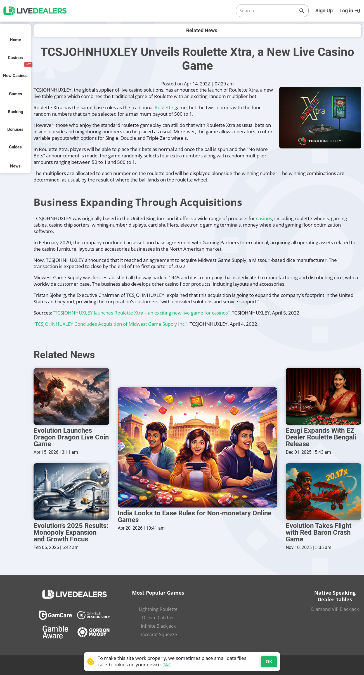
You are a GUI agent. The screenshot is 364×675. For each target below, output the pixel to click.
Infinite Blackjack (158, 626)
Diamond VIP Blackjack (335, 609)
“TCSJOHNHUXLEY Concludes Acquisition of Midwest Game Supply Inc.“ (110, 324)
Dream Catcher (158, 618)
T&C (167, 664)
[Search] (268, 10)
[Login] (350, 11)
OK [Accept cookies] (269, 661)
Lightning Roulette (158, 609)
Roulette (164, 107)
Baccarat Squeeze (158, 634)
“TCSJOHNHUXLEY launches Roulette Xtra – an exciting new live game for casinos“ (141, 312)
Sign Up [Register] (324, 10)
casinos (264, 218)
